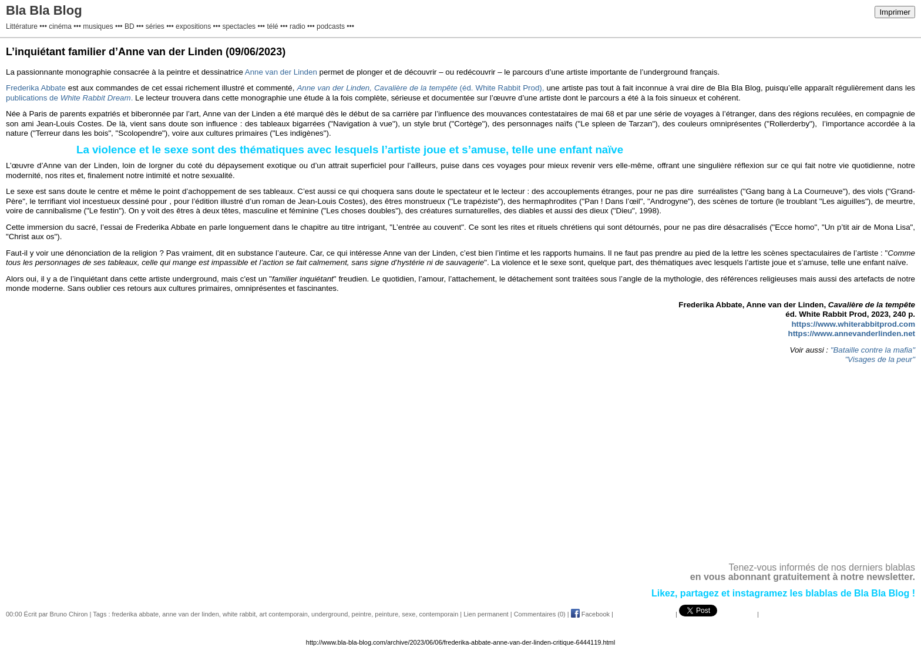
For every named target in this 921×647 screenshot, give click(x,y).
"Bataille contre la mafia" (871, 350)
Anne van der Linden (281, 72)
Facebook (590, 614)
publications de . (69, 97)
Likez (663, 593)
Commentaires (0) (540, 614)
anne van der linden (190, 614)
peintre (362, 614)
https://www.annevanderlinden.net (851, 333)
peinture (386, 614)
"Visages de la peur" (880, 359)
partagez (700, 593)
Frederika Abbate (37, 87)
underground (329, 614)
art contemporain (283, 614)
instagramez (759, 593)
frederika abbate (135, 614)
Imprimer (894, 12)
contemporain (439, 614)
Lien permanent (485, 614)
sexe (408, 614)
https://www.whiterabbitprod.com (853, 324)
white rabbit (239, 614)
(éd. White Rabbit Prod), (420, 87)
